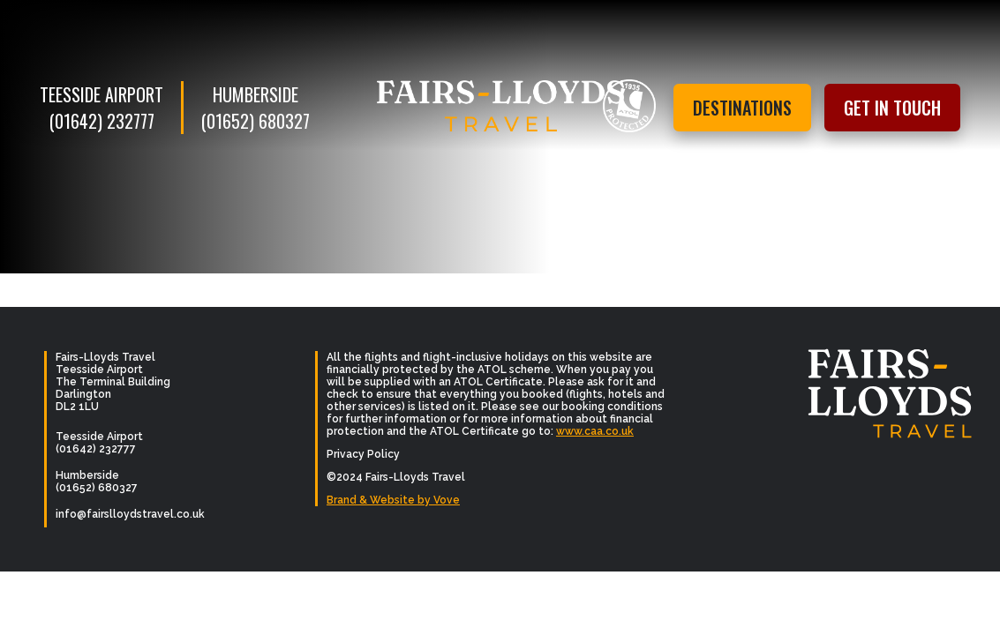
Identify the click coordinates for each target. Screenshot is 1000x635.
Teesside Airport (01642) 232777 (101, 107)
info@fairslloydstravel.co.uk (130, 514)
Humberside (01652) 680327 (255, 107)
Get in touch (892, 107)
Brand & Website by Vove (393, 500)
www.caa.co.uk (595, 431)
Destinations (742, 107)
